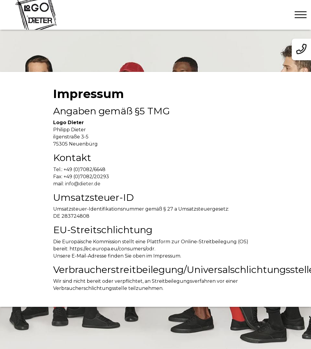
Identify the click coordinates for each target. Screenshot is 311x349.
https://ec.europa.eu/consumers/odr (112, 249)
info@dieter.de (82, 184)
